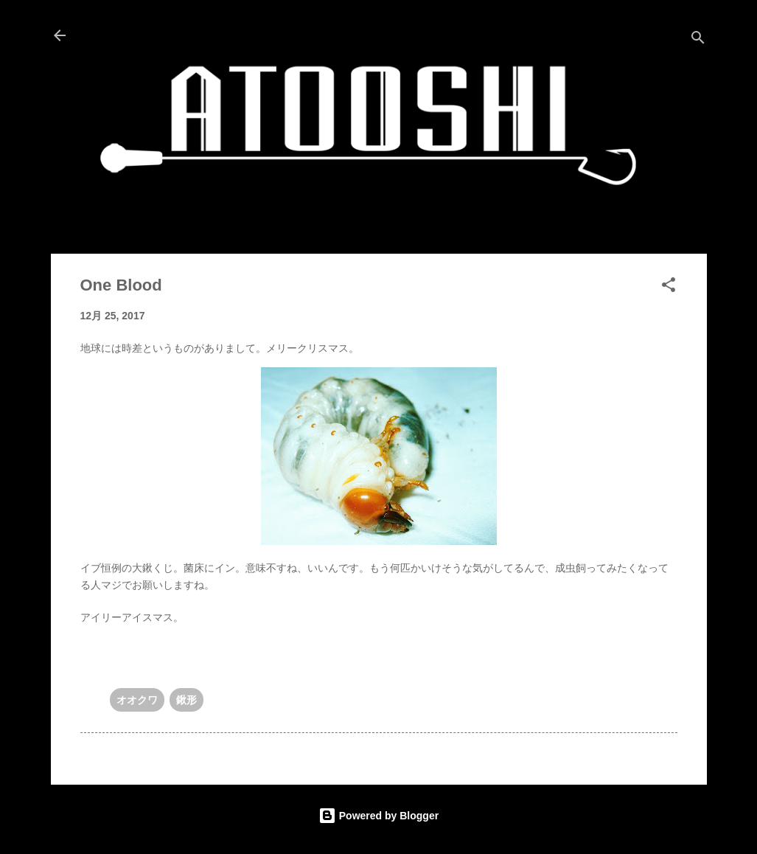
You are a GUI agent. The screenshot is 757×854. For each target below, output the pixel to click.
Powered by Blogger (378, 816)
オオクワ (137, 700)
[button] (668, 287)
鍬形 (186, 700)
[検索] (698, 40)
